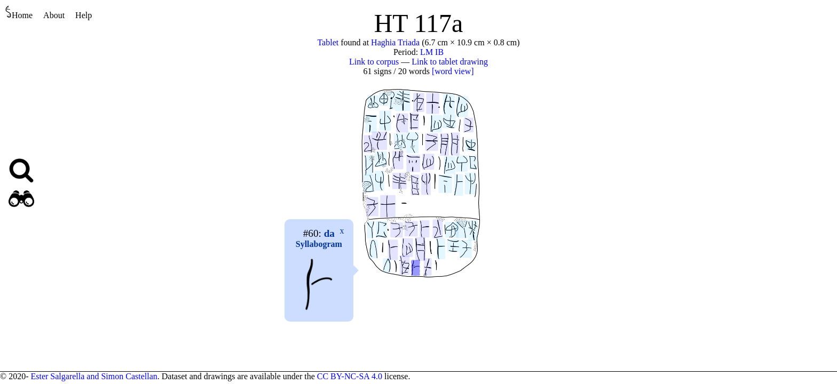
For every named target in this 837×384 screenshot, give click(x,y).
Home (19, 12)
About (54, 15)
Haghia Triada (395, 42)
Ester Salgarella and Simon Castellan (93, 376)
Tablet (327, 42)
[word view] (453, 71)
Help (83, 15)
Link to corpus (374, 61)
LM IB (432, 52)
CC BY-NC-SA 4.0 (349, 376)
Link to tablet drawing (450, 61)
